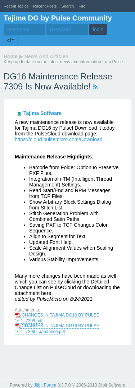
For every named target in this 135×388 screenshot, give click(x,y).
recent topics (16, 6)
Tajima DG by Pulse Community (58, 18)
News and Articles (46, 56)
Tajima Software (42, 113)
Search (67, 6)
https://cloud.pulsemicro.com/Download (59, 139)
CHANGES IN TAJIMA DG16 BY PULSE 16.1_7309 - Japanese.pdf (57, 328)
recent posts (45, 6)
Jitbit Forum (45, 385)
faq (81, 6)
